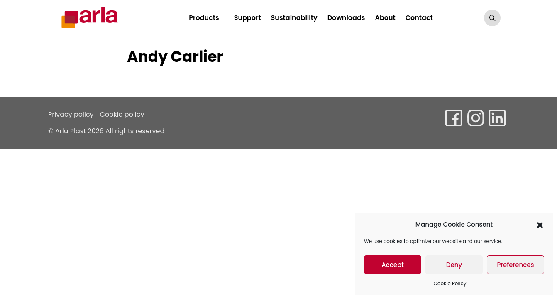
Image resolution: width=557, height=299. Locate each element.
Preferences (515, 264)
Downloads (346, 17)
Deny (454, 264)
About (385, 17)
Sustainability (294, 17)
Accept (392, 264)
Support (247, 17)
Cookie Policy (450, 283)
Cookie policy (122, 114)
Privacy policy (71, 114)
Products (204, 17)
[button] (540, 225)
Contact (419, 17)
